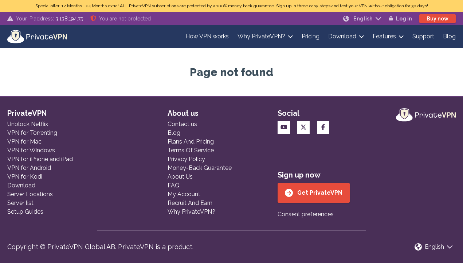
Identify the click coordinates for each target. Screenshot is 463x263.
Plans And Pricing (191, 141)
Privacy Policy (186, 159)
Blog (449, 36)
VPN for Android (29, 167)
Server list (20, 202)
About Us (180, 176)
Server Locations (30, 194)
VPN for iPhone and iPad (40, 159)
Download (342, 36)
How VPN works (207, 36)
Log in (400, 19)
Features (384, 36)
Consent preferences (306, 214)
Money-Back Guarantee (200, 167)
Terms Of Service (191, 150)
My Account (184, 194)
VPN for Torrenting (32, 132)
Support (423, 36)
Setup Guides (25, 211)
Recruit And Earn (190, 202)
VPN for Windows (31, 150)
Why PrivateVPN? (261, 36)
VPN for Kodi (24, 176)
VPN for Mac (24, 141)
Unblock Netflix (27, 124)
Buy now (437, 19)
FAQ (174, 185)
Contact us (182, 124)
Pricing (310, 36)
